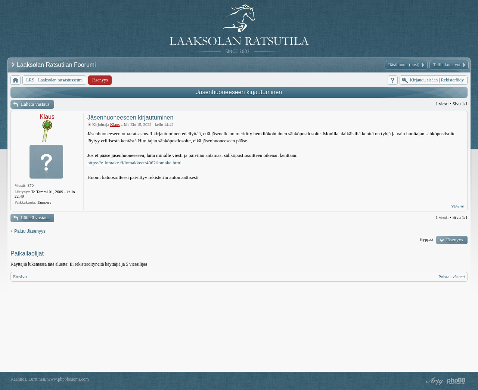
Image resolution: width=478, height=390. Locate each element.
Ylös (455, 206)
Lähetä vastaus (35, 104)
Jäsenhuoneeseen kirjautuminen (239, 92)
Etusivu (20, 276)
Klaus (47, 117)
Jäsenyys (454, 239)
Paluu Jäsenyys (30, 231)
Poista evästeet (451, 276)
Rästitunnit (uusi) (404, 64)
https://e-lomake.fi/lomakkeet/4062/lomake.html (134, 162)
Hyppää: (427, 239)
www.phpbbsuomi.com (68, 379)
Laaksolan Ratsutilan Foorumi (57, 65)
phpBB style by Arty (434, 381)
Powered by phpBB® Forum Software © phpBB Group (456, 381)
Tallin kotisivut (446, 64)
